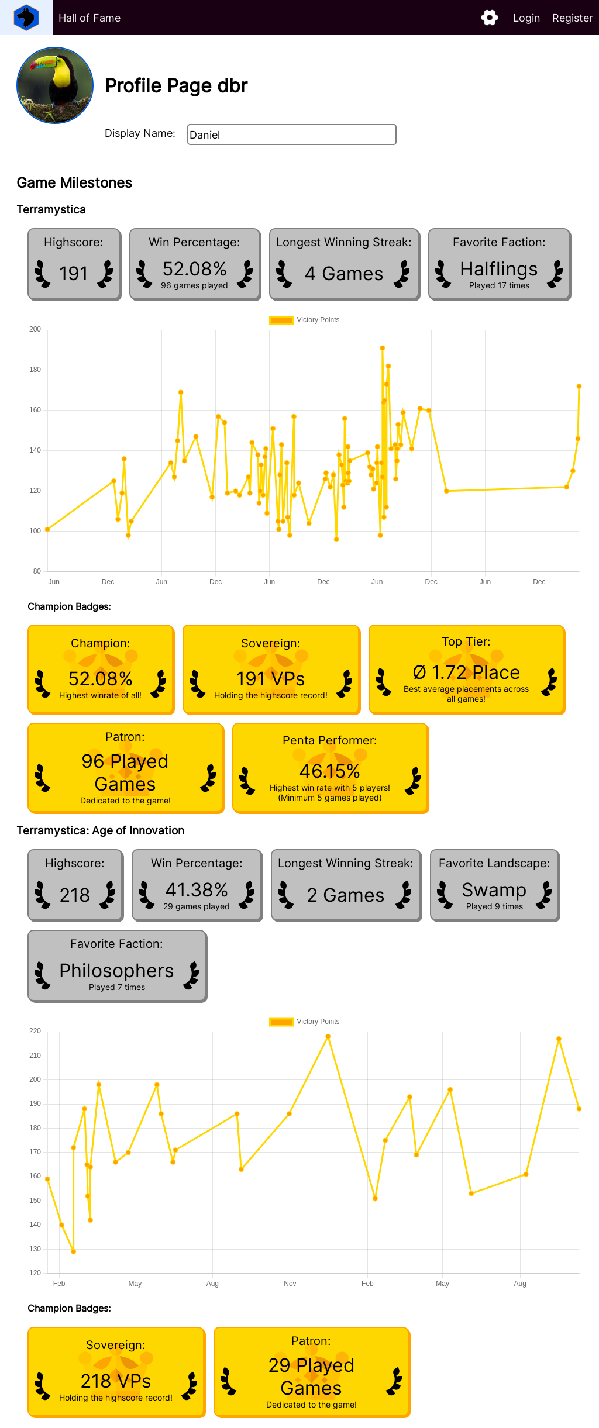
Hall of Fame (89, 18)
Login (527, 18)
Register (572, 18)
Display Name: (140, 133)
